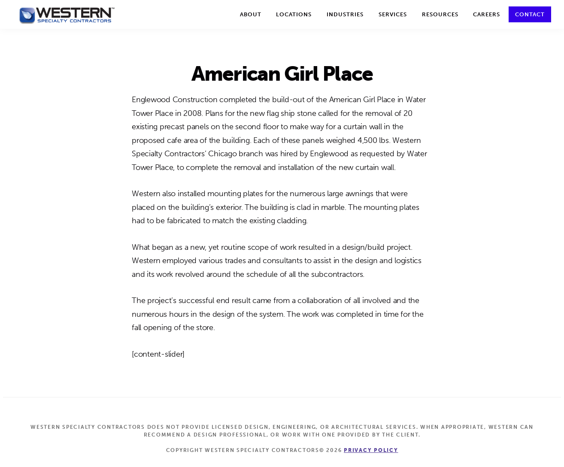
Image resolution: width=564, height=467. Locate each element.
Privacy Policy (371, 450)
